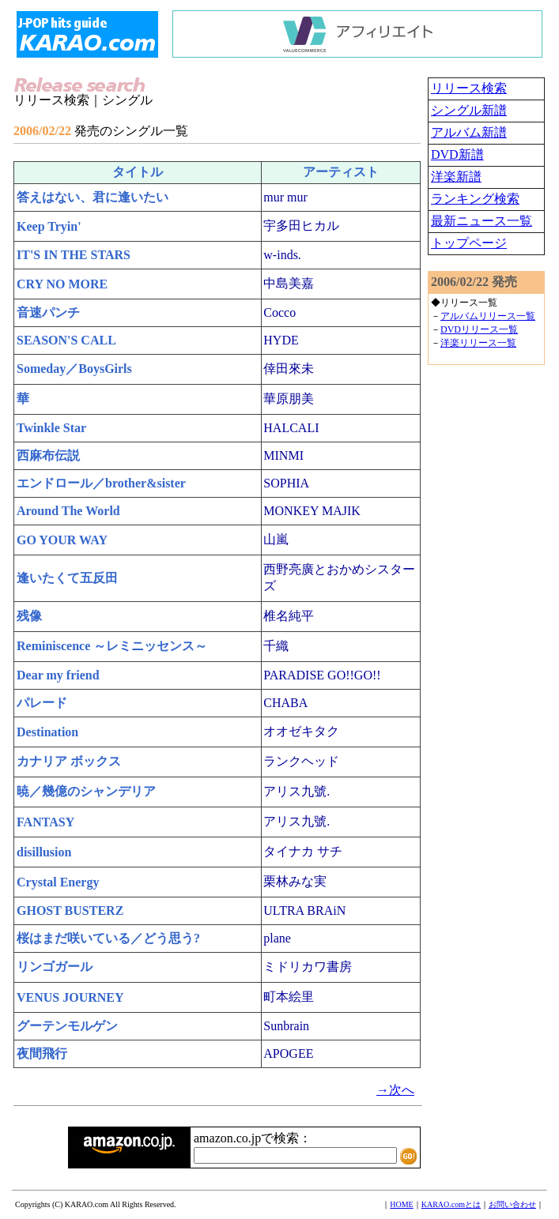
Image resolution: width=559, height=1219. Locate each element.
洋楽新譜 (456, 176)
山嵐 (276, 539)
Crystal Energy (58, 882)
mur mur (285, 197)
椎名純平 (288, 616)
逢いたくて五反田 (67, 578)
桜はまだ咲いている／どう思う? (108, 938)
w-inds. (282, 254)
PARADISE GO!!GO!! (321, 675)
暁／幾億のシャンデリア (86, 791)
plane (277, 938)
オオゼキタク (301, 731)
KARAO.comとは (451, 1204)
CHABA (285, 702)
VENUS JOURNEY (70, 997)
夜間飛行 (42, 1053)
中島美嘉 (288, 283)
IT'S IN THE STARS (73, 254)
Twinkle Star (51, 428)
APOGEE (288, 1053)
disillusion (44, 852)
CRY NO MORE (62, 284)
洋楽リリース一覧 (478, 342)
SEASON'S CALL (66, 340)
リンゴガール (55, 966)
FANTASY (45, 822)
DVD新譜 (457, 154)
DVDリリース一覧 (479, 329)
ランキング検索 (475, 198)
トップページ (469, 243)
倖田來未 (288, 368)
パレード (42, 702)
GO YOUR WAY (62, 540)
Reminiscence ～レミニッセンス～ (112, 646)
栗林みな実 (295, 881)
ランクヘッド (301, 761)
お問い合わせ (512, 1204)
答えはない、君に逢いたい (92, 197)
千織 (276, 646)
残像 (29, 616)
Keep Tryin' (49, 226)
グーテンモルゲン (67, 1026)
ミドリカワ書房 (307, 966)
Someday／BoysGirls (74, 368)
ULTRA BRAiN (304, 910)
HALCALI (291, 428)
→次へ (395, 1090)
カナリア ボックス (69, 761)
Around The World (68, 510)
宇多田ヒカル (301, 225)
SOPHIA (286, 483)
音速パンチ (48, 312)
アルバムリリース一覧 (487, 316)
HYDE (280, 340)
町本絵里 (288, 996)
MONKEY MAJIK (312, 510)
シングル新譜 (469, 110)
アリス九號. (296, 791)
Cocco (279, 312)
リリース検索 (469, 88)
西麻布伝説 (48, 455)
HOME (401, 1204)
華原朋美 (288, 398)
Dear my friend (58, 675)
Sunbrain (286, 1026)
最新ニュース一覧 (481, 221)
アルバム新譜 (469, 132)
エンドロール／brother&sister (101, 483)
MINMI (283, 455)
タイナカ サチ (302, 851)
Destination (47, 732)
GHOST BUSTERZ (70, 910)
